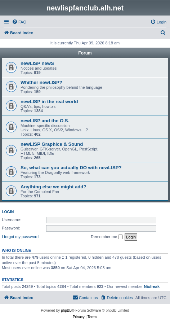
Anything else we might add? (53, 186)
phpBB (66, 310)
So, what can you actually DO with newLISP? (71, 167)
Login (8, 212)
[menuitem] (19, 22)
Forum (84, 53)
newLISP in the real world (49, 101)
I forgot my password (20, 237)
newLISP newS (37, 63)
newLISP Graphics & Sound (52, 144)
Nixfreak (152, 286)
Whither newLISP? (41, 82)
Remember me (107, 237)
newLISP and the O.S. (45, 120)
